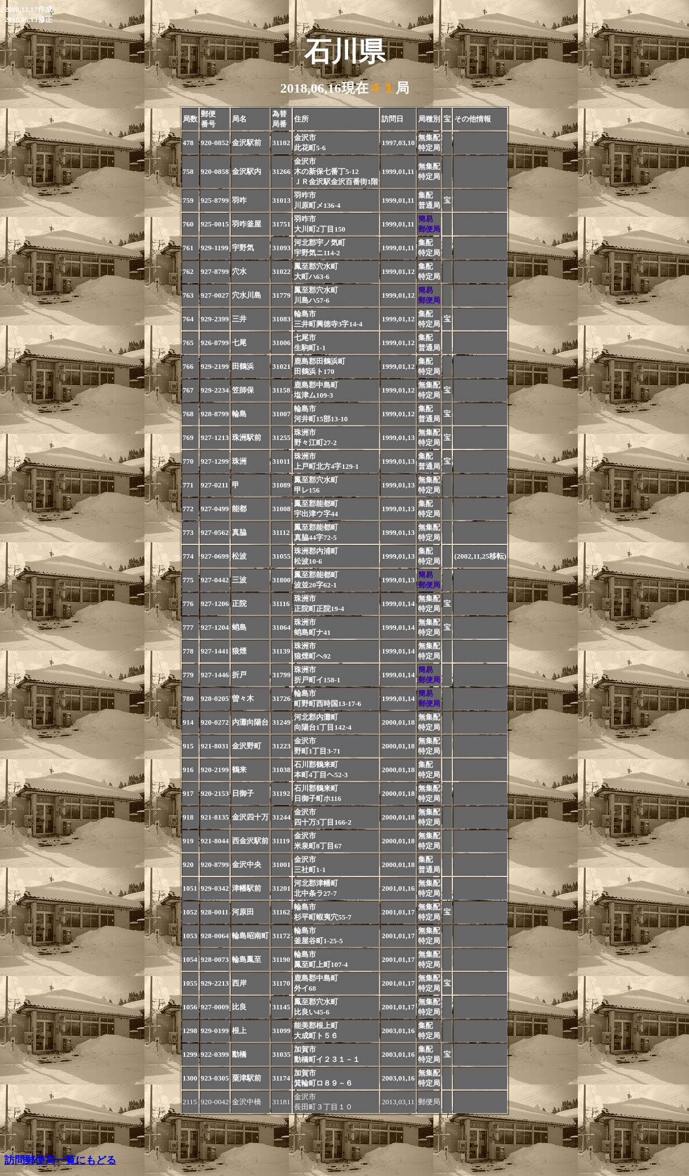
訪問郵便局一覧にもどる (60, 1160)
